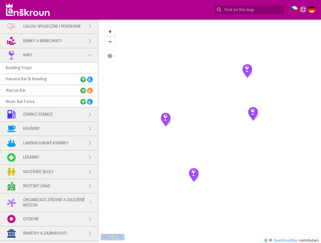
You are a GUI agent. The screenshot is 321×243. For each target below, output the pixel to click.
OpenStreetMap (285, 240)
